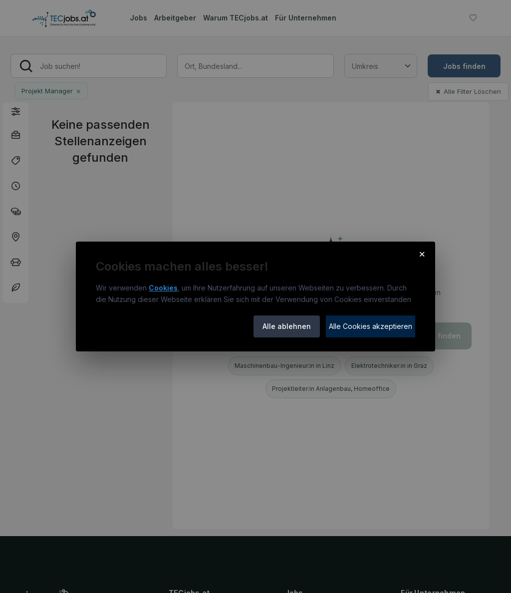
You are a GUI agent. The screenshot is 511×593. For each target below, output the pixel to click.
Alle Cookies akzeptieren (370, 326)
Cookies (163, 288)
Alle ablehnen (286, 326)
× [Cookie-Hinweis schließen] (422, 254)
